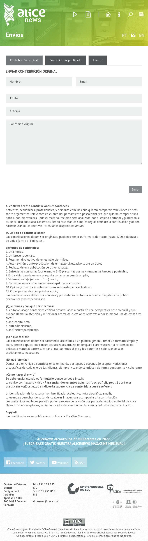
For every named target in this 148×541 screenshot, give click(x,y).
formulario (47, 378)
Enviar (136, 189)
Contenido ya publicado (66, 60)
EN (141, 35)
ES (133, 35)
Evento (98, 60)
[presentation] (30, 174)
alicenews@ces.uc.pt (25, 386)
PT (124, 35)
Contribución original (24, 60)
